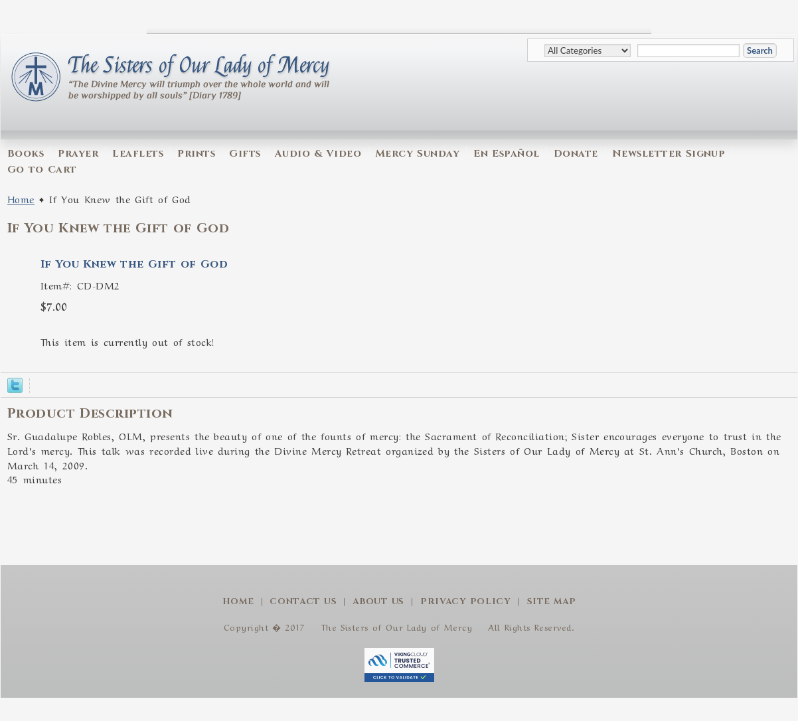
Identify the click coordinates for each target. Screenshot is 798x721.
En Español (506, 154)
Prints (196, 154)
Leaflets (137, 154)
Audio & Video (318, 154)
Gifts (244, 154)
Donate (576, 154)
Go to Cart (42, 170)
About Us (378, 601)
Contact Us (303, 601)
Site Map (551, 601)
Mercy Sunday (417, 154)
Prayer (78, 154)
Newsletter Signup (669, 154)
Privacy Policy (465, 601)
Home (21, 198)
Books (25, 154)
